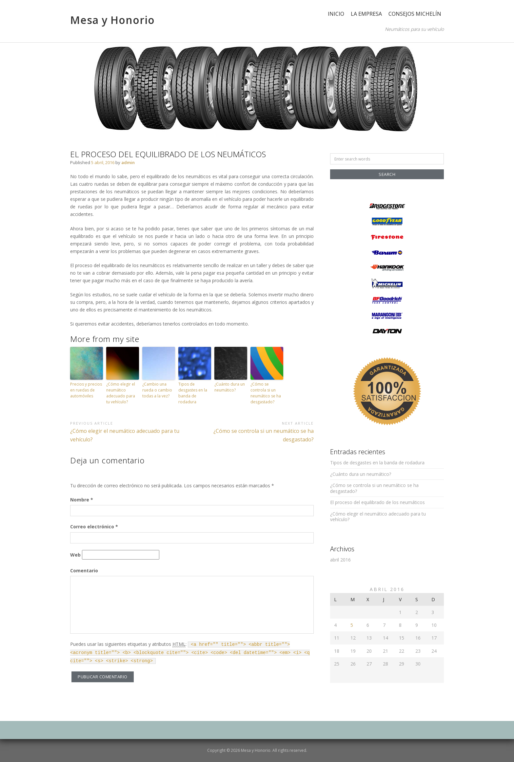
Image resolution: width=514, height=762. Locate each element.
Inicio (336, 13)
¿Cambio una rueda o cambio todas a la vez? (157, 390)
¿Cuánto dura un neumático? (229, 387)
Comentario (84, 570)
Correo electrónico (94, 526)
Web (75, 555)
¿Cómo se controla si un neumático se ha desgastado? (265, 393)
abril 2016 (340, 560)
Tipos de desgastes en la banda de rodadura (192, 393)
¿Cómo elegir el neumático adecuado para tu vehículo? (120, 393)
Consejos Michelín (414, 13)
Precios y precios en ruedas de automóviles (86, 390)
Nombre (81, 500)
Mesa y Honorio (112, 20)
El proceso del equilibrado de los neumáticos (377, 502)
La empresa (366, 13)
